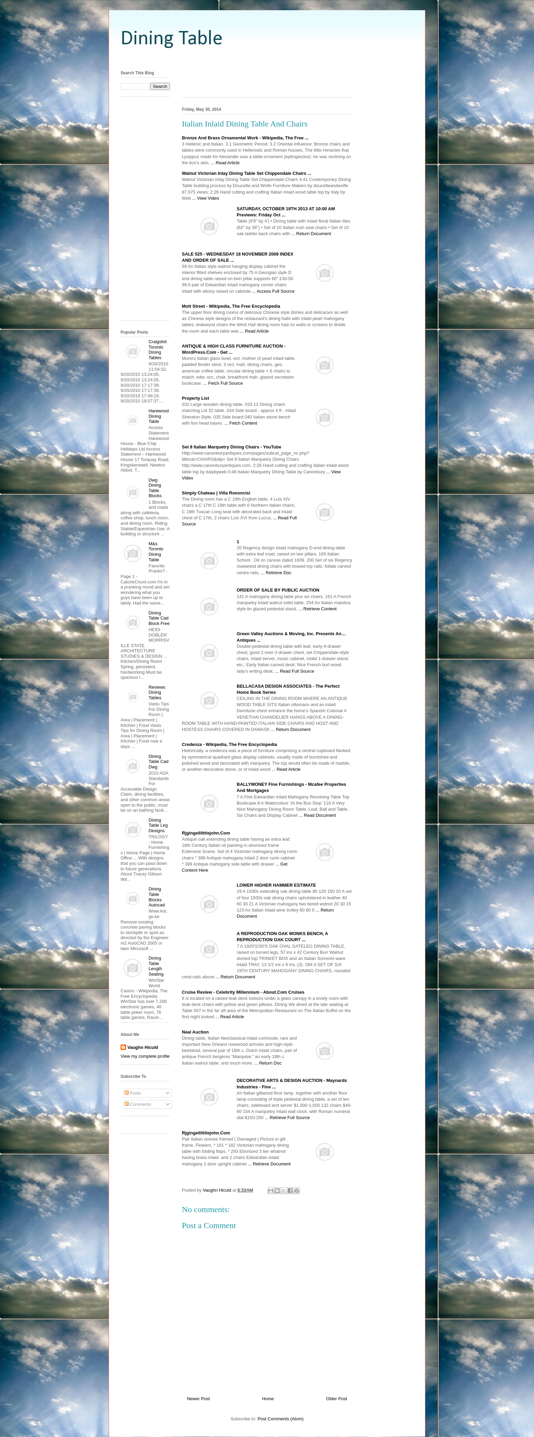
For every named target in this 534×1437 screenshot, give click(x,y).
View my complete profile (145, 1056)
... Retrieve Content (317, 608)
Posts (133, 1093)
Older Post (336, 1398)
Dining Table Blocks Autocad (156, 896)
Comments (138, 1104)
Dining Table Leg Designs (158, 825)
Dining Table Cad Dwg (158, 761)
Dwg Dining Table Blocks (154, 488)
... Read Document (317, 815)
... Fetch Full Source (223, 383)
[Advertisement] (267, 58)
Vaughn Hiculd (142, 1047)
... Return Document (311, 233)
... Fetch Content (240, 423)
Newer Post (198, 1398)
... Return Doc (267, 1063)
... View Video (205, 198)
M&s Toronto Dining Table (155, 551)
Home (268, 1398)
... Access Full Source (273, 291)
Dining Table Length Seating (155, 966)
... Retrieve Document (269, 1163)
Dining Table (172, 39)
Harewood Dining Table (158, 416)
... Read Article (225, 162)
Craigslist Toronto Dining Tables (157, 349)
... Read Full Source (294, 671)
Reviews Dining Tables (156, 692)
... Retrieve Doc (276, 572)
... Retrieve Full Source (287, 1117)
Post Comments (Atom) (280, 1418)
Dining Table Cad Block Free (159, 618)
